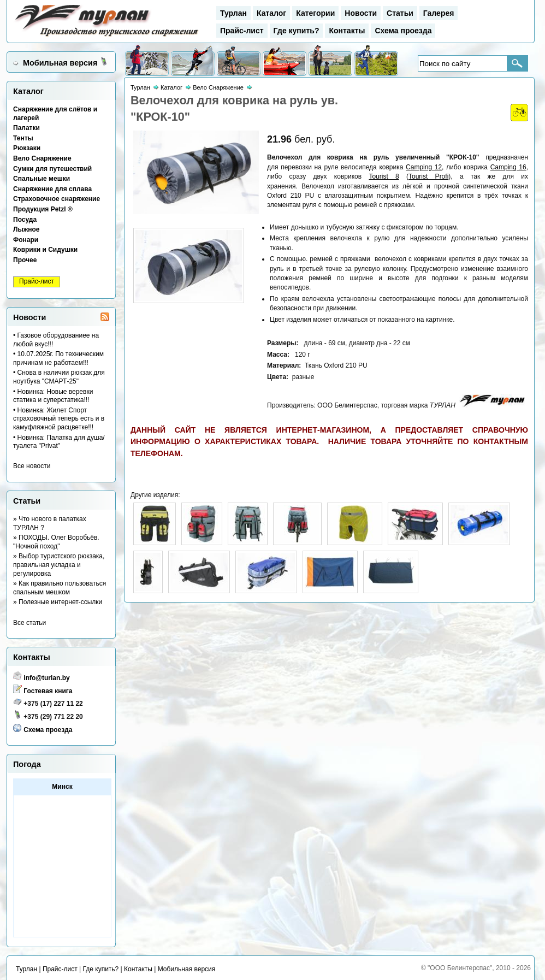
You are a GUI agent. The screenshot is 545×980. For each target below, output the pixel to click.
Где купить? (296, 30)
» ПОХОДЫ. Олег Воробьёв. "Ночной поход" (56, 542)
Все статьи (29, 623)
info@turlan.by (46, 678)
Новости (361, 13)
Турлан (233, 13)
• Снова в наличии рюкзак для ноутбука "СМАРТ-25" (59, 377)
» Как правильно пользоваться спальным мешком (59, 588)
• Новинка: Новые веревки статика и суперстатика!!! (53, 396)
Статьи (400, 13)
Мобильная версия (60, 62)
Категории (315, 13)
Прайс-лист (242, 30)
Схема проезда (403, 30)
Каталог (271, 13)
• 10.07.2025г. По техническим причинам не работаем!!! (58, 358)
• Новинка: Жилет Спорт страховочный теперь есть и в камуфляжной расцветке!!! (58, 418)
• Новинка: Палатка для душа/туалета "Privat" (59, 442)
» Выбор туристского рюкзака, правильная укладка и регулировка (58, 564)
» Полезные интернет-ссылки (57, 602)
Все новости (31, 466)
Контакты (347, 30)
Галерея (438, 13)
